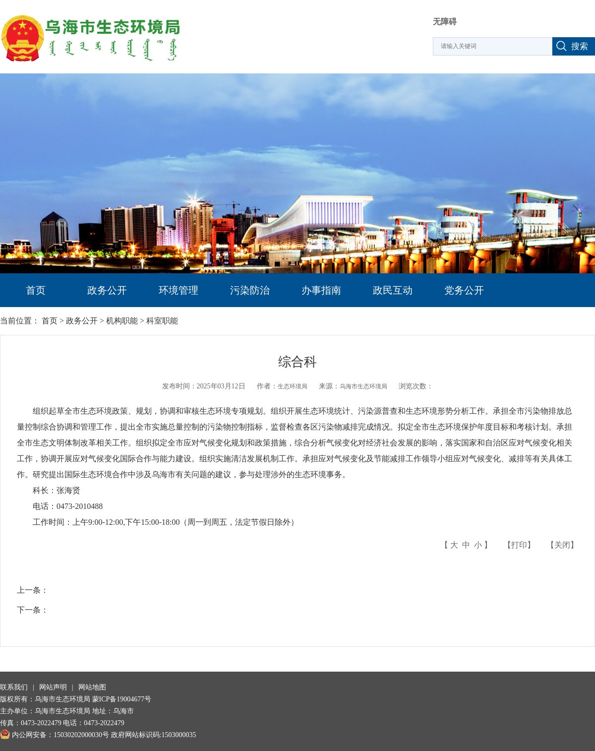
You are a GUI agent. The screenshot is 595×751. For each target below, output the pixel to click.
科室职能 (162, 320)
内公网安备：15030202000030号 (54, 735)
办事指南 (321, 290)
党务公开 (464, 290)
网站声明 (53, 687)
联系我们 (14, 687)
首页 (36, 290)
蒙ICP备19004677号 (122, 699)
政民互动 (393, 290)
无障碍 (445, 21)
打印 (519, 545)
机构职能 (122, 320)
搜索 (579, 46)
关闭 (562, 545)
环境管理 (178, 290)
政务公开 (107, 290)
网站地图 (92, 687)
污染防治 (250, 290)
